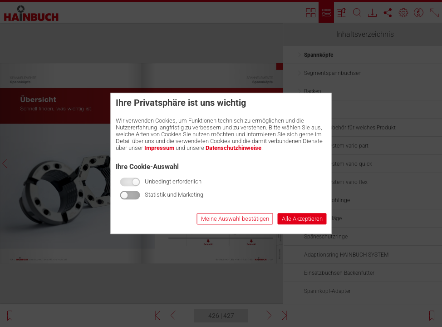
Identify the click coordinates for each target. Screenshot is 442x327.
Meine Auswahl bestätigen (235, 219)
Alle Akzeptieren (302, 219)
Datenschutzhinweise (233, 147)
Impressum (159, 147)
